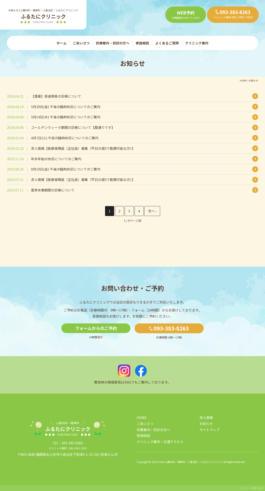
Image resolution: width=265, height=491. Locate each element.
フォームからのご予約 (96, 328)
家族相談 (142, 42)
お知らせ (206, 423)
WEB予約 (185, 13)
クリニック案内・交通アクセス (160, 441)
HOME (141, 417)
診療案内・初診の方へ (112, 42)
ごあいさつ (81, 42)
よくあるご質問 (167, 42)
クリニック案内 (196, 42)
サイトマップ (209, 429)
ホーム (62, 42)
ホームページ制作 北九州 (251, 488)
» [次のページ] (152, 211)
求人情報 (206, 417)
